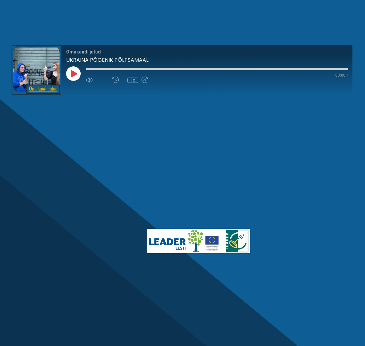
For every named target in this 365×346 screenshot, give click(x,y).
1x (133, 80)
